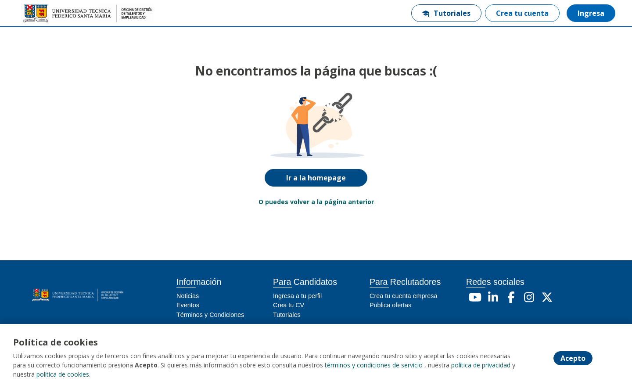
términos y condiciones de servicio (374, 365)
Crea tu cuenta (522, 13)
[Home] (51, 13)
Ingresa (591, 13)
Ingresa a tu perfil (297, 295)
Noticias (187, 295)
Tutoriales (446, 13)
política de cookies (62, 374)
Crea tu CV (288, 305)
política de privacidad (480, 365)
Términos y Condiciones (210, 314)
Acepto (572, 358)
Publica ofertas (390, 305)
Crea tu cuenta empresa (403, 295)
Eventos (187, 305)
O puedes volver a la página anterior (316, 202)
